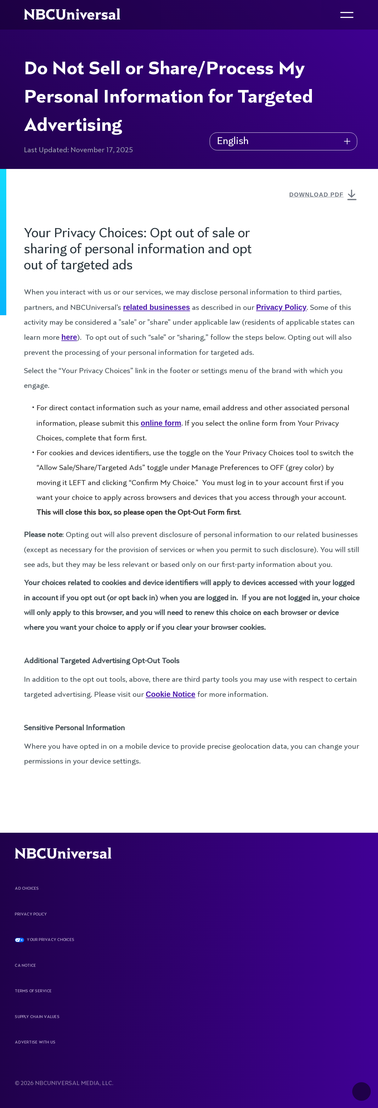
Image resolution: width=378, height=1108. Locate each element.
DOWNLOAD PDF (324, 195)
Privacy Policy (281, 307)
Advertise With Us (35, 1042)
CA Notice (25, 966)
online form (161, 423)
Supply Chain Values (37, 1017)
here (69, 337)
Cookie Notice (170, 694)
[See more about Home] (77, 15)
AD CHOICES (27, 889)
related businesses (156, 307)
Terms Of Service (33, 991)
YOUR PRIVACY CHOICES (50, 940)
